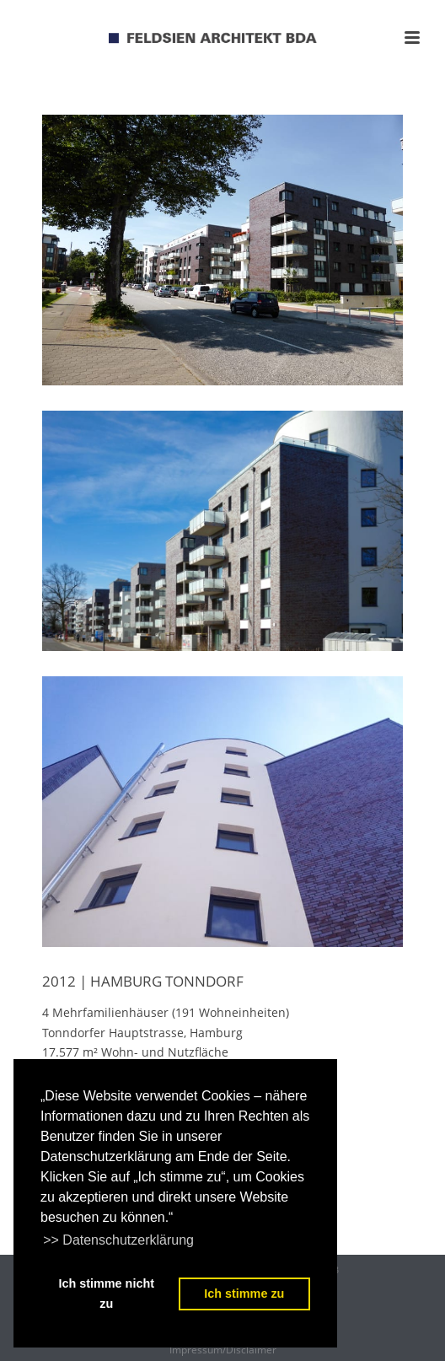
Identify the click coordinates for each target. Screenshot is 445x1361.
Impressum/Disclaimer (222, 1350)
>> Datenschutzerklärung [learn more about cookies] (118, 1240)
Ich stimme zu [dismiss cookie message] (244, 1293)
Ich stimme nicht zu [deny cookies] (106, 1293)
